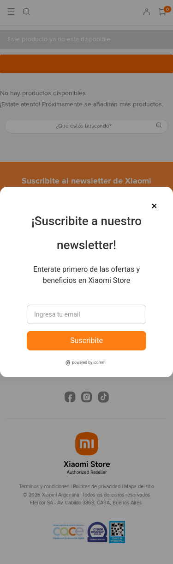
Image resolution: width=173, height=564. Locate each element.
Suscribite (86, 340)
